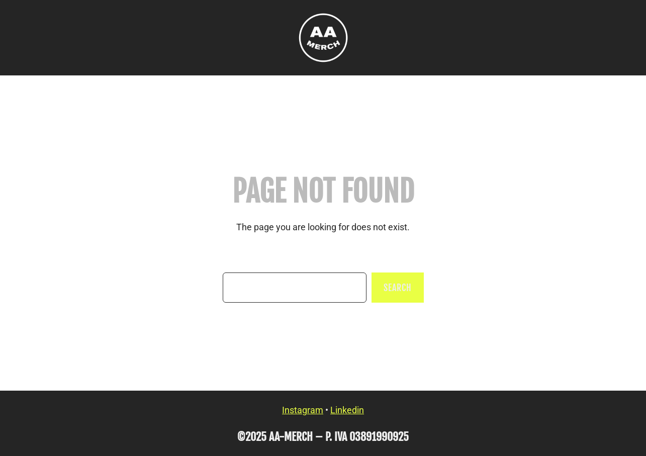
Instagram (302, 410)
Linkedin (347, 410)
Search (397, 287)
